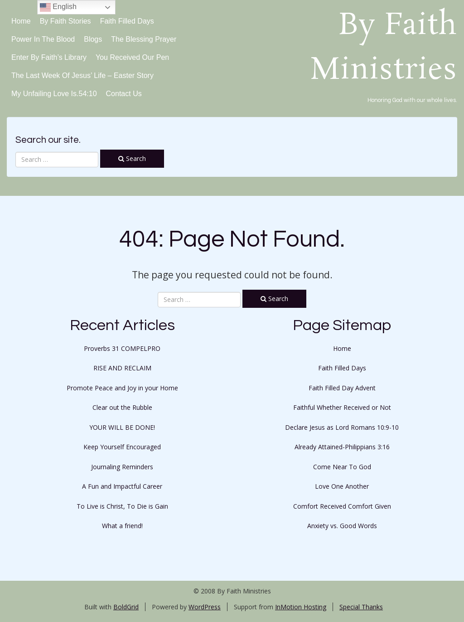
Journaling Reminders (122, 466)
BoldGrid (126, 607)
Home (21, 21)
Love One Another (342, 486)
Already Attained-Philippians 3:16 (342, 446)
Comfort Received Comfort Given (342, 506)
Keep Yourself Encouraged (122, 446)
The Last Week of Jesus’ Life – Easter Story (82, 75)
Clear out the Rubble (122, 407)
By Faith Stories (65, 21)
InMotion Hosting (300, 607)
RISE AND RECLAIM (122, 368)
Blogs (93, 39)
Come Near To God (342, 466)
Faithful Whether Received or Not (342, 407)
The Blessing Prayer (143, 39)
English (58, 7)
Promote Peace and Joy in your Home (122, 388)
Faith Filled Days (127, 21)
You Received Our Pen (132, 57)
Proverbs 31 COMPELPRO (122, 348)
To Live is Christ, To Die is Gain (122, 506)
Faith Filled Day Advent (342, 388)
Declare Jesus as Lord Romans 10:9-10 (342, 427)
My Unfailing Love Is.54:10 (54, 93)
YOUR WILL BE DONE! (122, 427)
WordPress (204, 607)
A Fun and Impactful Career (122, 486)
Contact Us (124, 93)
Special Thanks (361, 607)
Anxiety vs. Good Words (342, 525)
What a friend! (122, 525)
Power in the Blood (43, 39)
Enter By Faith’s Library (49, 57)
